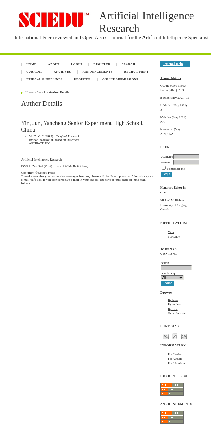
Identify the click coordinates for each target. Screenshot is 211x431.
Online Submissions (120, 79)
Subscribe (174, 236)
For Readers (175, 354)
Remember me (176, 168)
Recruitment (136, 71)
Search (128, 64)
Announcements (97, 71)
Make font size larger (184, 336)
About (54, 64)
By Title (173, 309)
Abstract (36, 143)
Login (76, 64)
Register (101, 64)
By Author (174, 304)
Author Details (59, 92)
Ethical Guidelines (44, 79)
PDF (47, 143)
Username (167, 156)
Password (166, 162)
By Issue (173, 300)
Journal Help (173, 64)
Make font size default (175, 336)
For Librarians (176, 363)
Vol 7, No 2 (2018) (41, 136)
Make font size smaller (166, 336)
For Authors (175, 358)
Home (31, 64)
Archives (62, 71)
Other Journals (177, 313)
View (171, 232)
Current (34, 71)
